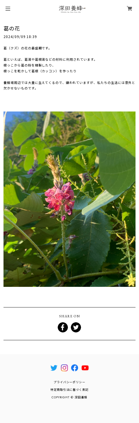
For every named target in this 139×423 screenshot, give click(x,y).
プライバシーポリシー (70, 382)
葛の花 (11, 28)
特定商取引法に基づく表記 (69, 390)
